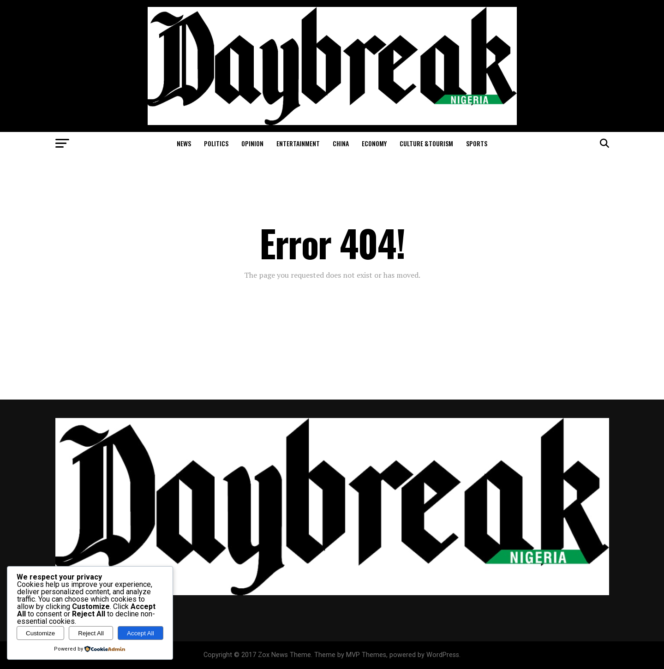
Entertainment (298, 143)
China (341, 143)
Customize (40, 633)
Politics (216, 143)
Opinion (252, 143)
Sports (476, 143)
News (184, 143)
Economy (374, 143)
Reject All (91, 633)
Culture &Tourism (426, 143)
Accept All (140, 633)
